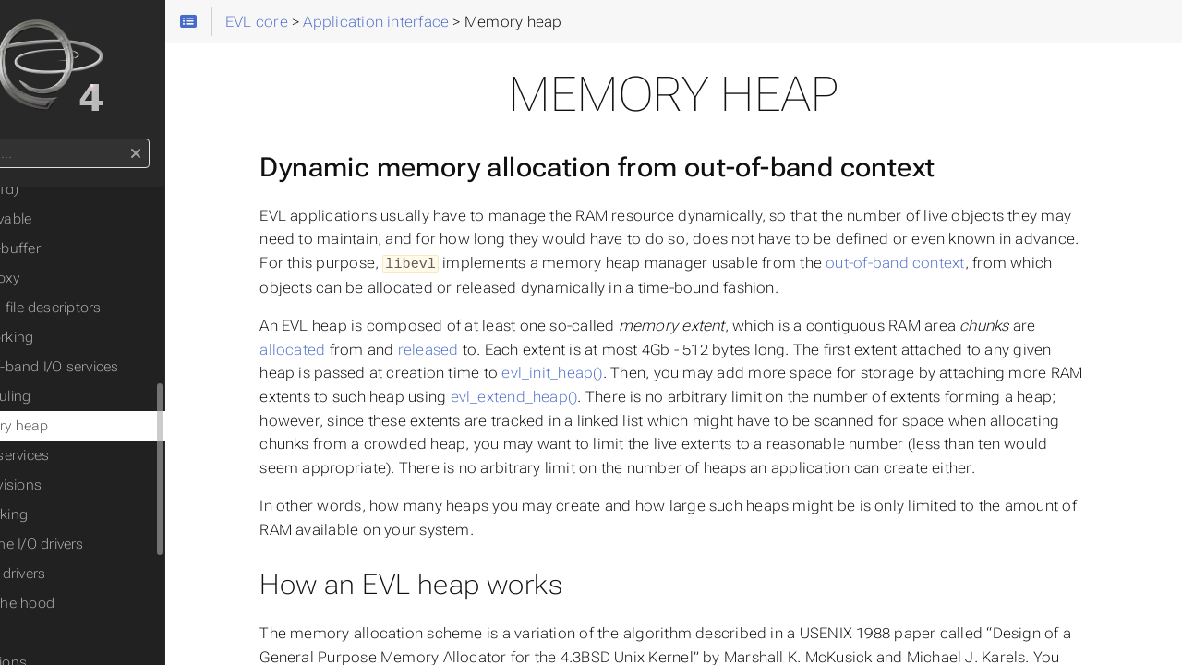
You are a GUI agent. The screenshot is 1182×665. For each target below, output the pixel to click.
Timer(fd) (74, 189)
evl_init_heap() (617, 372)
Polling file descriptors (115, 307)
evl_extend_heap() (615, 396)
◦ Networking (72, 514)
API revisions (85, 485)
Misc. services (89, 455)
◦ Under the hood (85, 603)
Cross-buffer (85, 248)
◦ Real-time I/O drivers (100, 544)
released (493, 348)
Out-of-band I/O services (124, 366)
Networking (81, 337)
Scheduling (80, 396)
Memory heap (89, 425)
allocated (358, 348)
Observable (80, 219)
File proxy (74, 278)
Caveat (52, 632)
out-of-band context (1028, 263)
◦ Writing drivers (80, 573)
